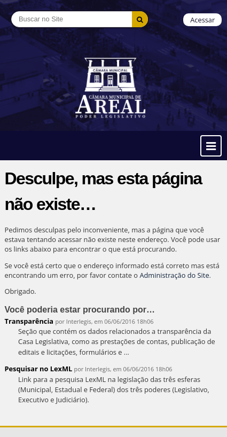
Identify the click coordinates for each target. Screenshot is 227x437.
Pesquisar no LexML (39, 368)
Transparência (29, 321)
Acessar (202, 20)
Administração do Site (174, 275)
